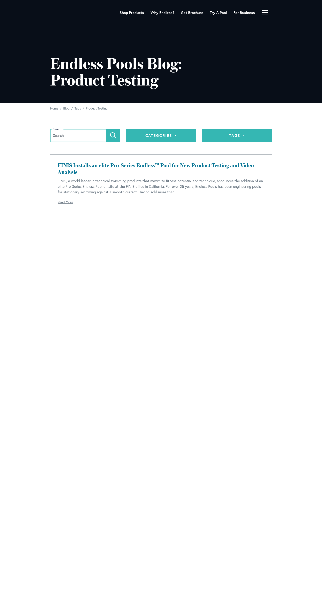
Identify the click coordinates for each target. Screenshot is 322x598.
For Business (244, 12)
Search (57, 129)
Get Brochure (192, 12)
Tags (235, 135)
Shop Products (132, 12)
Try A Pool (218, 12)
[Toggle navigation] (265, 12)
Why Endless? (162, 12)
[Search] (113, 135)
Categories (159, 135)
